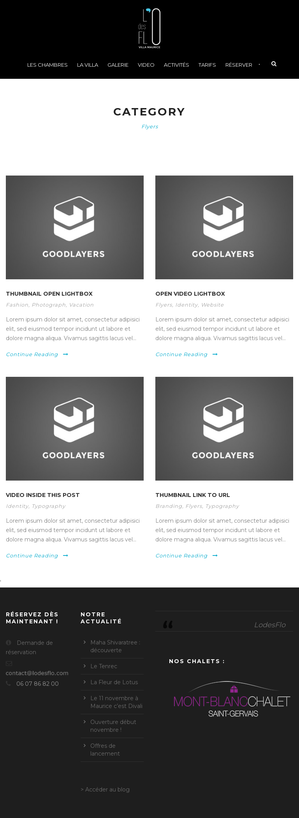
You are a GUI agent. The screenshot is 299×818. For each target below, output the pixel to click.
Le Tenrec (103, 666)
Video (146, 65)
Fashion (17, 305)
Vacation (81, 305)
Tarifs (207, 65)
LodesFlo (269, 625)
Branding (168, 506)
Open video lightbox (190, 293)
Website (212, 305)
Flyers (163, 305)
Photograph (49, 305)
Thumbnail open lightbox (49, 293)
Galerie (117, 65)
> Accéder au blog (105, 789)
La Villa (87, 65)
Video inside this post (43, 495)
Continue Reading (37, 354)
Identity (186, 305)
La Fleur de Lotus (114, 682)
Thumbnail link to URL (192, 495)
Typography (48, 506)
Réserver (238, 65)
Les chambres (47, 65)
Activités (176, 65)
